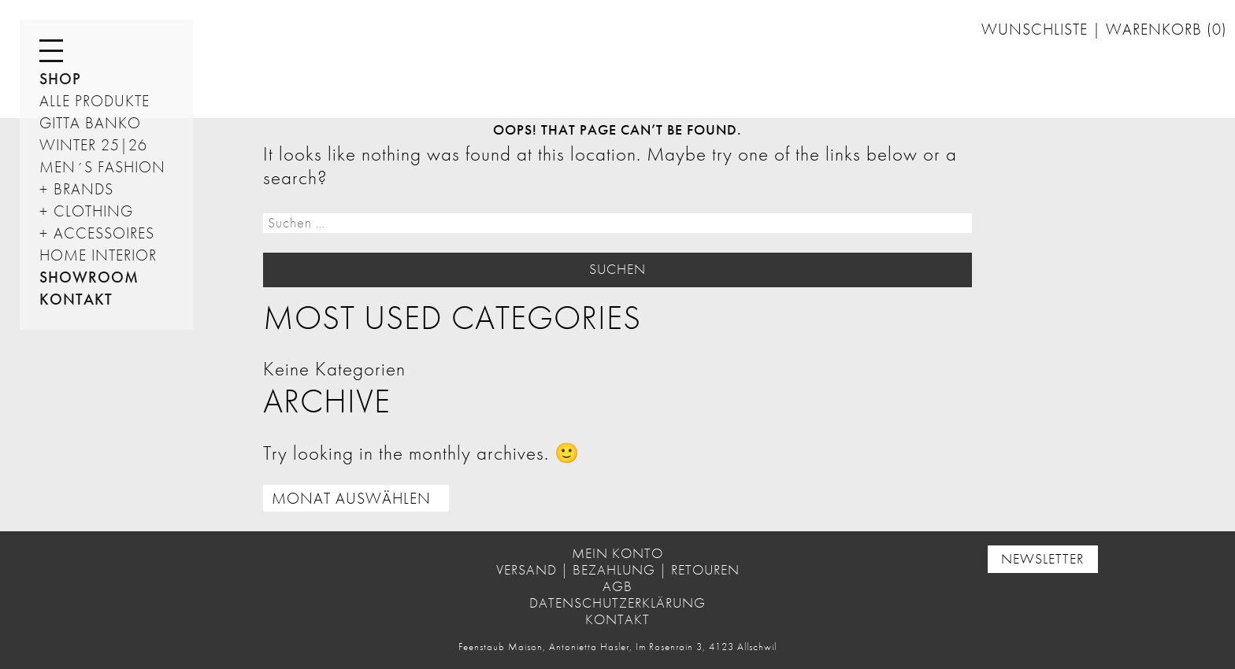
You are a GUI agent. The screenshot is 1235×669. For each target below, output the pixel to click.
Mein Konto (617, 553)
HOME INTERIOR (98, 255)
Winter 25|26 (93, 145)
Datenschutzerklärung (617, 603)
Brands (83, 189)
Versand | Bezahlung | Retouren (618, 569)
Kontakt (76, 299)
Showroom (89, 277)
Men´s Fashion (102, 167)
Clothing (93, 211)
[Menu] (51, 51)
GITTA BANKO (90, 123)
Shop (60, 79)
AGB (617, 586)
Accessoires (104, 233)
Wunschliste (1036, 29)
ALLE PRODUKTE (94, 101)
